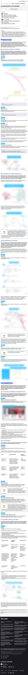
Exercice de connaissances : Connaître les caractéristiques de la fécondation (7, 640)
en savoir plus (2, 610)
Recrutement (21, 670)
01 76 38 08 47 (22, 1)
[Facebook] (8, 673)
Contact (2, 670)
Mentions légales (15, 670)
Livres (9, 670)
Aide (6, 670)
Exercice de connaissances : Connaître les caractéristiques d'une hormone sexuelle (7, 629)
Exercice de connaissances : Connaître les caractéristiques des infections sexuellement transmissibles (20, 628)
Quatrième (6, 3)
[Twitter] (11, 673)
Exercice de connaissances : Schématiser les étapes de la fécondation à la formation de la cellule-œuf (6, 644)
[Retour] (2, 1)
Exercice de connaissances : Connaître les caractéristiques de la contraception (20, 632)
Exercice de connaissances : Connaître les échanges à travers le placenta (20, 626)
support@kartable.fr (5, 656)
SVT (10, 3)
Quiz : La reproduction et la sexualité (7, 624)
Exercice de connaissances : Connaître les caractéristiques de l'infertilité (20, 639)
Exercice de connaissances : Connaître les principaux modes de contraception (20, 635)
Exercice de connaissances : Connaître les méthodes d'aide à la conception (20, 641)
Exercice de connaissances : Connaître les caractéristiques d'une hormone (7, 626)
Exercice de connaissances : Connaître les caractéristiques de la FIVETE (20, 644)
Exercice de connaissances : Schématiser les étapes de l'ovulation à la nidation (20, 622)
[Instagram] (13, 673)
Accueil (2, 3)
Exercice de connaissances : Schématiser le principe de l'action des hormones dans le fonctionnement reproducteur (7, 633)
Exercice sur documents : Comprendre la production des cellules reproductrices (7, 637)
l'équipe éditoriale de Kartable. (11, 27)
